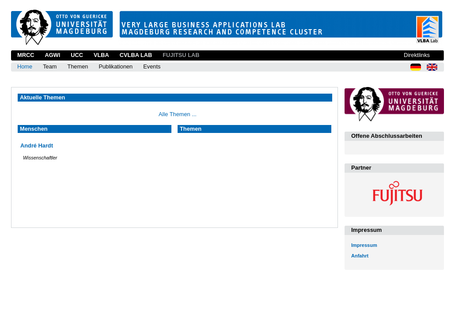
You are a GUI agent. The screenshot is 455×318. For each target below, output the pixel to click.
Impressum (364, 245)
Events (151, 66)
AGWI (52, 55)
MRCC (25, 55)
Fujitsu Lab (181, 55)
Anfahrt (359, 255)
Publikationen (116, 66)
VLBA (101, 55)
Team (50, 66)
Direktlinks (417, 55)
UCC (77, 55)
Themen (77, 66)
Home (24, 66)
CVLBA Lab (136, 55)
